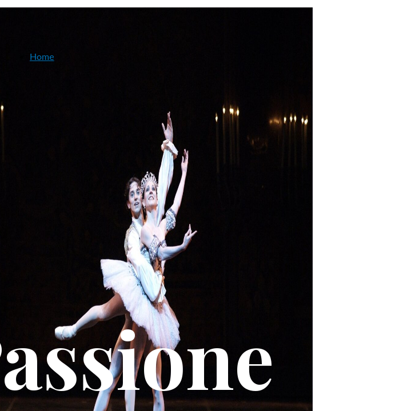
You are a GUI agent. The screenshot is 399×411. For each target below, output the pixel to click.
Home (42, 56)
